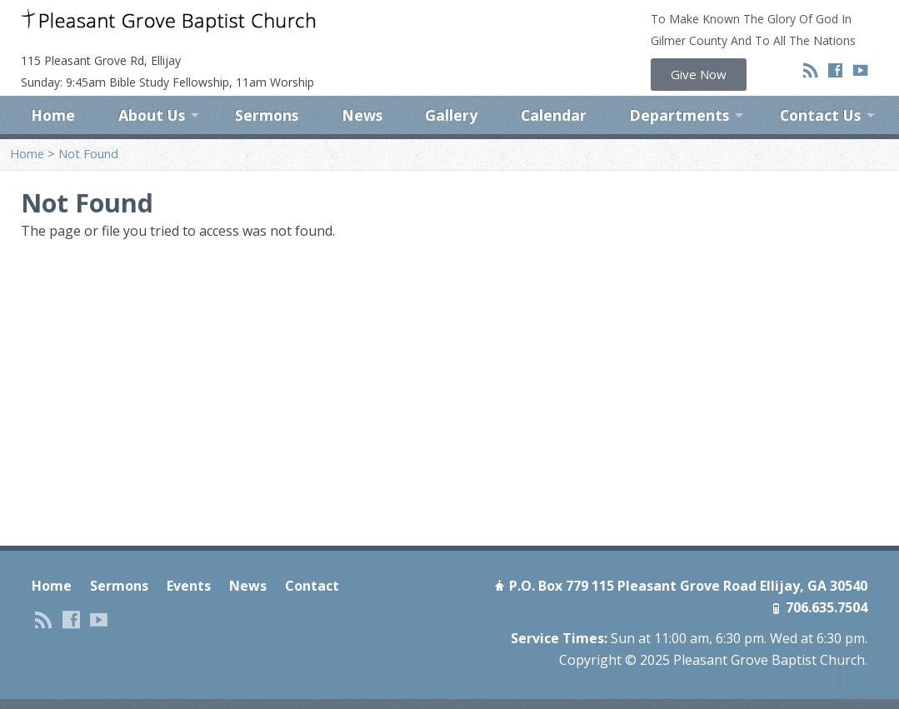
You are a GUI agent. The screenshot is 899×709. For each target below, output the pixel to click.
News (362, 115)
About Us (151, 115)
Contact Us (820, 115)
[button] (699, 74)
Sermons (266, 115)
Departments (679, 115)
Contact (312, 586)
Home (53, 115)
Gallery (451, 115)
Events (189, 586)
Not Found (88, 154)
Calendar (554, 115)
